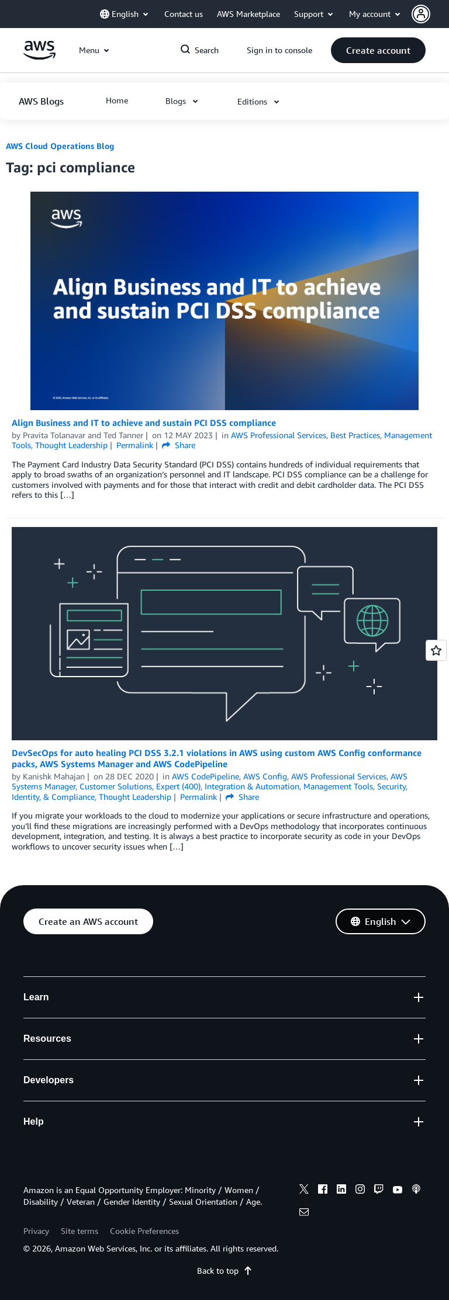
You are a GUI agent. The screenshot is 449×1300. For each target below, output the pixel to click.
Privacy (36, 1231)
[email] (304, 1213)
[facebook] (322, 1190)
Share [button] (178, 445)
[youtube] (397, 1190)
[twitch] (379, 1190)
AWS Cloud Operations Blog (60, 146)
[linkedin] (341, 1190)
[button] (430, 14)
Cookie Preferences (144, 1231)
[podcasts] (416, 1190)
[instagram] (360, 1190)
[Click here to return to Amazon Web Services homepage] (39, 56)
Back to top (225, 1270)
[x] (304, 1190)
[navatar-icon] (421, 14)
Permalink (134, 445)
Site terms (79, 1231)
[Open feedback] (436, 650)
